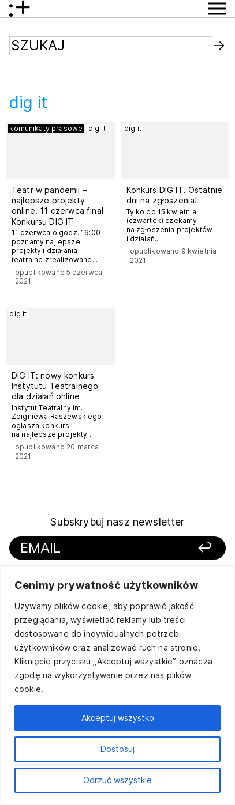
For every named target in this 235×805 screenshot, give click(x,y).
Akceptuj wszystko (117, 718)
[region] (117, 685)
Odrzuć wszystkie (117, 780)
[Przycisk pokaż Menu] (217, 8)
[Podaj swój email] (95, 548)
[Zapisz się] (194, 548)
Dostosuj (117, 749)
